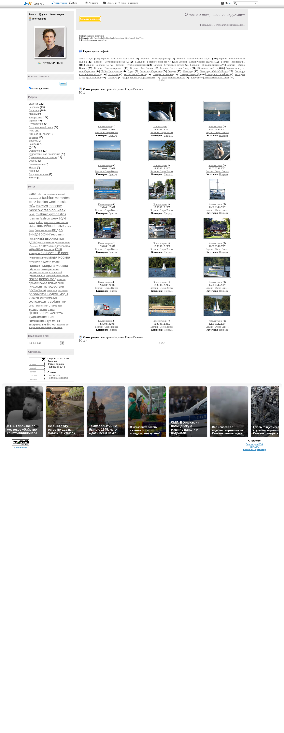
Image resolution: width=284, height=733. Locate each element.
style (62, 218)
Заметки (33, 103)
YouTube (140, 38)
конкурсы (34, 253)
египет (43, 245)
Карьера (33, 137)
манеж (43, 257)
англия (68, 226)
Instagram (119, 38)
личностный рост (54, 253)
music (32, 214)
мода (52, 257)
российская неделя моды (48, 294)
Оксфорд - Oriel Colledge (214, 71)
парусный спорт (54, 275)
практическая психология (46, 283)
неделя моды (50, 261)
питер (65, 275)
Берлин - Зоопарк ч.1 (233, 61)
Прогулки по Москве (173, 77)
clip (39, 194)
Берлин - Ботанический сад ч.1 (194, 58)
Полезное (34, 110)
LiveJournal (130, 38)
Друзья (43, 14)
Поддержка (222, 3)
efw (58, 194)
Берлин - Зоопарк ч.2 (97, 64)
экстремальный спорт (43, 324)
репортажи (63, 291)
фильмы (43, 309)
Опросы (33, 160)
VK (91, 38)
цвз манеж (54, 320)
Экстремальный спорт (41, 127)
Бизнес (32, 177)
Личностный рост (38, 134)
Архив (32, 171)
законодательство (59, 246)
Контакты (254, 447)
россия (34, 297)
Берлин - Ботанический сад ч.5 (196, 61)
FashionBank (108, 38)
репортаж (52, 290)
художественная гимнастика (41, 319)
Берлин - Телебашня (141, 68)
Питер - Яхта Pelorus (218, 74)
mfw (32, 206)
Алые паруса (86, 58)
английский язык (50, 226)
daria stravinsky (49, 194)
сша (60, 306)
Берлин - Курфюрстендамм (131, 64)
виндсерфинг (39, 234)
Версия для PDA (254, 444)
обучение (34, 269)
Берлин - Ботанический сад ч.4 (153, 61)
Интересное (35, 117)
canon (33, 193)
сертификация (38, 301)
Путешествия (36, 124)
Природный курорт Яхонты (139, 77)
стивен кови (42, 306)
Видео (32, 140)
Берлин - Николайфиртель (206, 64)
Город (131, 71)
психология (36, 286)
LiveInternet (34, 4)
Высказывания (37, 164)
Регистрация (61, 3)
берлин (40, 230)
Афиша (33, 120)
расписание (37, 290)
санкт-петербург (48, 298)
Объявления (35, 150)
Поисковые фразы (58, 378)
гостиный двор (41, 238)
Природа (112, 77)
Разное (33, 144)
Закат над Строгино (151, 71)
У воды (195, 77)
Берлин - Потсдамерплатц (108, 68)
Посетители (54, 375)
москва (64, 257)
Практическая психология (43, 157)
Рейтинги (93, 3)
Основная (113, 74)
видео (57, 230)
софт (64, 302)
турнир (33, 309)
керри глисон (48, 249)
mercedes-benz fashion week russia (50, 200)
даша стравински (46, 243)
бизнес (48, 231)
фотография (39, 313)
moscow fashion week (47, 210)
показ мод (47, 279)
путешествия (54, 286)
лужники (34, 257)
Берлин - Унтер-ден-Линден (175, 68)
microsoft (42, 206)
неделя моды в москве (48, 265)
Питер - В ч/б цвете (135, 74)
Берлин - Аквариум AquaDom (117, 58)
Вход (74, 3)
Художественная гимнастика (44, 154)
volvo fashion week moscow (56, 222)
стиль (53, 305)
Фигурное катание (39, 174)
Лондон (172, 71)
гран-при (58, 238)
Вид (228, 4)
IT (30, 147)
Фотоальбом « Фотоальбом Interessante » (222, 24)
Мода (32, 113)
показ (33, 279)
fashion (48, 198)
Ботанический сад (208, 68)
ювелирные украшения (50, 327)
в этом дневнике (40, 88)
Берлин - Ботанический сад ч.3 (111, 61)
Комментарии (57, 14)
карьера (35, 249)
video (39, 222)
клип (58, 249)
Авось (110, 3)
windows (32, 226)
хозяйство (56, 313)
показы (61, 279)
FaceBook (98, 38)
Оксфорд (188, 71)
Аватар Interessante (49, 42)
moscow (55, 206)
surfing (32, 222)
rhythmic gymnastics (51, 214)
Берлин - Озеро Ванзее (106, 132)
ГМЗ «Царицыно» (111, 71)
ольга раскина (50, 269)
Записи (32, 14)
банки (31, 231)
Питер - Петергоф (190, 74)
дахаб (33, 242)
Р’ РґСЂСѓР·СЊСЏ (52, 63)
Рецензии (34, 107)
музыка (34, 261)
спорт (32, 305)
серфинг (54, 301)
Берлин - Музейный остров (169, 64)
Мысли (32, 167)
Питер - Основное (163, 74)
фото (51, 309)
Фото (31, 130)
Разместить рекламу (254, 449)
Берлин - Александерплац (155, 58)
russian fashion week (43, 218)
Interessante (30, 19)
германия (57, 234)
